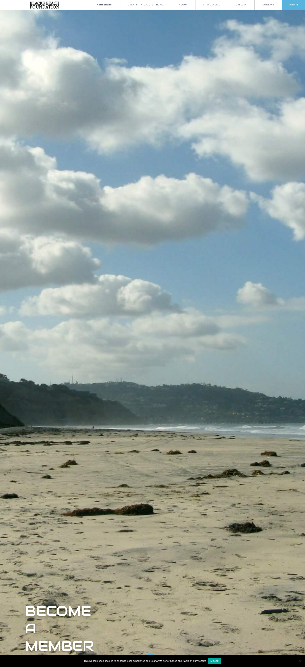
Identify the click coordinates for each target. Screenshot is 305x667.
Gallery (241, 5)
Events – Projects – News (145, 5)
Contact (268, 5)
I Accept (214, 660)
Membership (104, 5)
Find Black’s (211, 5)
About (183, 5)
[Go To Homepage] (44, 5)
